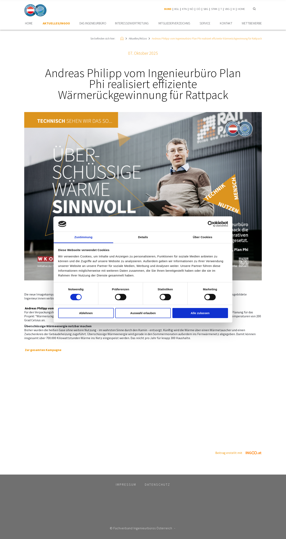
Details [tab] (143, 237)
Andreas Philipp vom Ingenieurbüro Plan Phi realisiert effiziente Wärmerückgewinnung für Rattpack (207, 38)
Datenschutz (157, 484)
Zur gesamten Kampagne (43, 350)
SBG (205, 9)
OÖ (198, 9)
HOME (241, 9)
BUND (167, 9)
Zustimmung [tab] (83, 237)
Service (205, 23)
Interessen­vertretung (132, 23)
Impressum (126, 484)
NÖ (191, 9)
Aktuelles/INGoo (56, 23)
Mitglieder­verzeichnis (174, 23)
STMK (214, 9)
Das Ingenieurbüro (92, 23)
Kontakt (226, 23)
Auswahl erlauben (143, 313)
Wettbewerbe (252, 23)
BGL (176, 9)
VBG (227, 9)
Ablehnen (86, 313)
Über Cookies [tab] (202, 237)
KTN (184, 9)
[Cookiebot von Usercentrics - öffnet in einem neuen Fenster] (210, 224)
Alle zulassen (200, 313)
